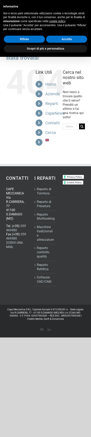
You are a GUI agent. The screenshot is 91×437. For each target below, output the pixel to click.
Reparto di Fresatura (44, 204)
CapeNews (55, 113)
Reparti (51, 103)
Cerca (50, 132)
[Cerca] (82, 126)
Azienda (52, 93)
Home (50, 84)
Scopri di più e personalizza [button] (45, 48)
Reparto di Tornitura (44, 191)
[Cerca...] (71, 126)
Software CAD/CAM (44, 279)
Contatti (52, 122)
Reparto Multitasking (46, 217)
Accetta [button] (66, 39)
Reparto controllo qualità (43, 252)
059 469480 (16, 228)
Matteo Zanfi (42, 319)
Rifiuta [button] (24, 39)
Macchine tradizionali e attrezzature (45, 233)
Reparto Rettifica (43, 267)
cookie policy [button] (57, 21)
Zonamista (58, 319)
